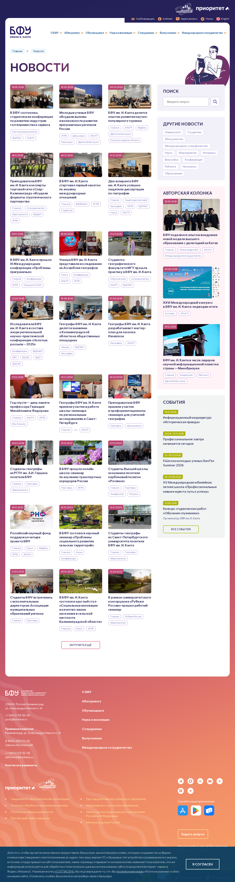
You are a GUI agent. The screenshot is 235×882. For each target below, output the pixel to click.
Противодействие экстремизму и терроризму (116, 799)
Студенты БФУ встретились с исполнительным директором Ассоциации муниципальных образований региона (31, 605)
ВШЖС (26, 357)
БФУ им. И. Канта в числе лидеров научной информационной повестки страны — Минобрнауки (191, 364)
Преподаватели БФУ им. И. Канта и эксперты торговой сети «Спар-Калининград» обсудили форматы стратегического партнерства (30, 191)
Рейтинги (170, 166)
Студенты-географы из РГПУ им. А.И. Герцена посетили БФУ (29, 473)
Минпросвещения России (103, 822)
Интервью (209, 152)
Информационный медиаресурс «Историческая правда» (187, 419)
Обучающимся (93, 710)
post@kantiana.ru (16, 719)
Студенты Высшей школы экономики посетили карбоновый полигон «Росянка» (128, 475)
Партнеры (115, 425)
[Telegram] (181, 781)
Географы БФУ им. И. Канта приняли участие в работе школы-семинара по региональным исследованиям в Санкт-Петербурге (80, 412)
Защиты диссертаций (136, 200)
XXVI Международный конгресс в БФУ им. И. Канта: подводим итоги (190, 304)
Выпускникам (92, 738)
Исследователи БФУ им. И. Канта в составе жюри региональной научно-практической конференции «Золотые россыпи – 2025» (28, 334)
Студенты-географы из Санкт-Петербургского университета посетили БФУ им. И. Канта (128, 539)
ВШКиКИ (37, 351)
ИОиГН (208, 249)
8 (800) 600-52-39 (17, 741)
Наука (169, 152)
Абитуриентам (174, 139)
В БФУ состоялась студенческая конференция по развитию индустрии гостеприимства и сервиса (31, 118)
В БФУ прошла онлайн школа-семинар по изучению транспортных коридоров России (80, 475)
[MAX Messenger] (190, 781)
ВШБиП (37, 214)
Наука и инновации (95, 719)
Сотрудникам (92, 729)
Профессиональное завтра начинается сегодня (183, 441)
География (116, 206)
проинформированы (130, 871)
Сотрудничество (36, 208)
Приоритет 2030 (33, 285)
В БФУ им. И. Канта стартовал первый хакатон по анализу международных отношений (80, 189)
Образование (173, 173)
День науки (79, 135)
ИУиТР (30, 138)
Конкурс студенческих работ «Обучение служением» (184, 511)
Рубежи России (133, 616)
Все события (181, 529)
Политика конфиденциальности (32, 812)
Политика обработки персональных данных (39, 805)
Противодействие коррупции (30, 818)
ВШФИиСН (82, 204)
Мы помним (19, 424)
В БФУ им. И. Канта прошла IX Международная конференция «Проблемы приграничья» (31, 266)
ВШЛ (38, 357)
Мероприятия (187, 152)
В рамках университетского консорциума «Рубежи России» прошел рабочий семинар (129, 603)
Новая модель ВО (189, 249)
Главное (169, 249)
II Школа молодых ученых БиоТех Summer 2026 (188, 463)
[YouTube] (210, 781)
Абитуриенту (91, 701)
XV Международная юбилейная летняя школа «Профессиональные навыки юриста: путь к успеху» (190, 486)
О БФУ (86, 692)
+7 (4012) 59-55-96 (17, 753)
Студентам (194, 132)
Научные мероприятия (24, 131)
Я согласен (202, 864)
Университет (173, 132)
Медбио (142, 127)
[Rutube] (181, 791)
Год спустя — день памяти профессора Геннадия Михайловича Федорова (30, 406)
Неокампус (190, 166)
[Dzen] (190, 791)
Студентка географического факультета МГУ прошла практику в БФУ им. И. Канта (129, 266)
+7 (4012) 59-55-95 (17, 715)
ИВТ (14, 357)
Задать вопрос (193, 834)
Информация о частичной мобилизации (112, 805)
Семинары (67, 142)
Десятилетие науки (175, 381)
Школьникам (134, 425)
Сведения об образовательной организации (40, 799)
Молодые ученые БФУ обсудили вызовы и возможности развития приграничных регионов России (78, 121)
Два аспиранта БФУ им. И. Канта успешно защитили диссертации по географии (126, 187)
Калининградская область (124, 140)
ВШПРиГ (17, 138)
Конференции (193, 159)
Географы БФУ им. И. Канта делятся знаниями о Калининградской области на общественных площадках (80, 332)
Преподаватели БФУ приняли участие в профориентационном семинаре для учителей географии (126, 410)
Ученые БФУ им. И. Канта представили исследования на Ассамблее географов (80, 264)
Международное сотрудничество (186, 146)
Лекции (65, 347)
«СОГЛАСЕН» (64, 871)
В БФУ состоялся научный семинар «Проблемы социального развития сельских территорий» (79, 539)
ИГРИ (64, 135)
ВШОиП (16, 363)
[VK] (200, 781)
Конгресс (170, 313)
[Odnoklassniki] (220, 781)
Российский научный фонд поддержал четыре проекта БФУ (30, 537)
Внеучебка (171, 159)
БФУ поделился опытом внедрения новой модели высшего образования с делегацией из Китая (190, 239)
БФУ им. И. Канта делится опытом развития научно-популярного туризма (128, 116)
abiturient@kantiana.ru (19, 757)
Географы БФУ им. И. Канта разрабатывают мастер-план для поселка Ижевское (129, 330)
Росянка (133, 494)
